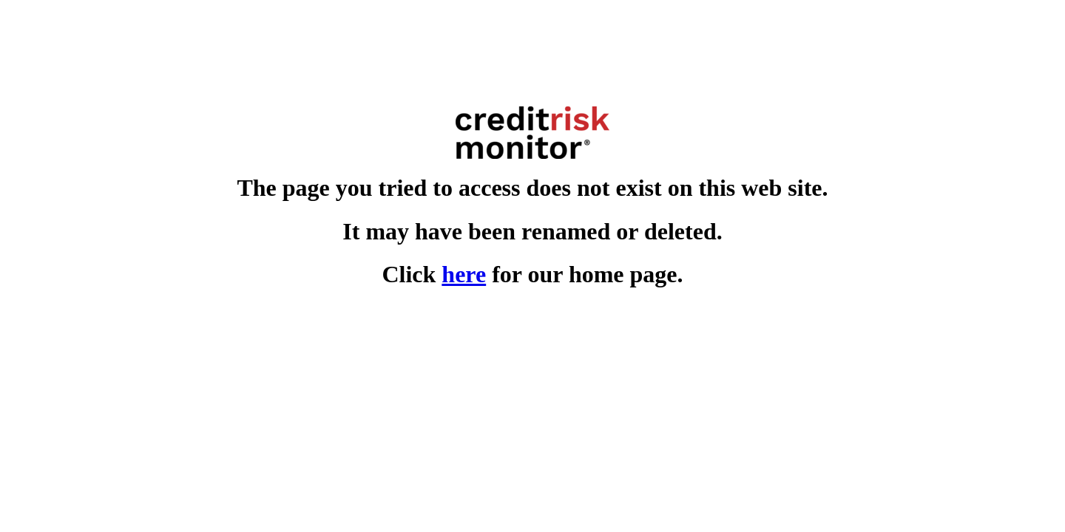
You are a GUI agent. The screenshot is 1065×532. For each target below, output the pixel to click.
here (464, 274)
